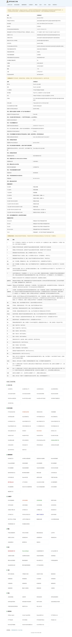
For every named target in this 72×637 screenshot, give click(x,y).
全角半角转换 (53, 514)
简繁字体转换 (53, 500)
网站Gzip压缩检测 (11, 560)
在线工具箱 (39, 632)
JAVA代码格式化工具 (26, 421)
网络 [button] (36, 4)
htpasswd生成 (25, 477)
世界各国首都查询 (54, 596)
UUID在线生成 (54, 472)
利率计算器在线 (11, 573)
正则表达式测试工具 (55, 440)
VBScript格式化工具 (12, 430)
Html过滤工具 (25, 444)
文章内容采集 (39, 500)
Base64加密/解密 (54, 458)
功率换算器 (53, 578)
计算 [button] (45, 4)
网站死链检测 (25, 560)
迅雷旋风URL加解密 (41, 458)
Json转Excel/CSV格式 (41, 398)
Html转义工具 (53, 430)
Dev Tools (20, 630)
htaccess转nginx (25, 550)
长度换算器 (10, 583)
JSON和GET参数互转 (55, 398)
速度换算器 (53, 583)
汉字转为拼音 (10, 505)
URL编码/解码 (10, 486)
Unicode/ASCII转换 (40, 482)
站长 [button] (40, 4)
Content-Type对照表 (26, 615)
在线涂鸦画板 (10, 596)
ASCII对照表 (24, 619)
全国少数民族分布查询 (55, 601)
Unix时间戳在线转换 (55, 519)
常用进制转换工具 (11, 523)
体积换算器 (24, 578)
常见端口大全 (53, 619)
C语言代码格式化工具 (26, 426)
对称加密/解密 (25, 463)
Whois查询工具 (40, 560)
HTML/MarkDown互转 (41, 440)
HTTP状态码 (10, 619)
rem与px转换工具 (54, 550)
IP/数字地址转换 (54, 477)
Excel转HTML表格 (54, 435)
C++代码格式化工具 (40, 426)
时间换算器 (39, 583)
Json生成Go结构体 (40, 393)
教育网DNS (24, 542)
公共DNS (53, 532)
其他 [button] (49, 4)
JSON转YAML (10, 403)
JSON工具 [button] (9, 4)
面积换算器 (53, 573)
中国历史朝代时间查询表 (13, 606)
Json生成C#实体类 (11, 393)
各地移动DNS (53, 537)
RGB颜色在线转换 (25, 523)
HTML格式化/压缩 (11, 411)
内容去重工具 (53, 509)
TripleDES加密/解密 (40, 467)
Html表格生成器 (11, 440)
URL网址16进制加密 (26, 458)
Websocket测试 (25, 532)
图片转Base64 (11, 482)
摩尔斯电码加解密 (25, 472)
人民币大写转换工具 (26, 519)
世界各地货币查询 (11, 601)
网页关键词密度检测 (26, 565)
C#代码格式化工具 (11, 421)
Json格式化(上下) (25, 388)
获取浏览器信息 (40, 532)
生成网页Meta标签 (26, 555)
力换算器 (53, 588)
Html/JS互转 (39, 430)
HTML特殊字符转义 (40, 619)
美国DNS (38, 542)
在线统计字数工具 (11, 509)
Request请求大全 (40, 615)
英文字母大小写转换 (12, 519)
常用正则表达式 (40, 444)
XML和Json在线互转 (12, 398)
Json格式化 (10, 388)
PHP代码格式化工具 (41, 416)
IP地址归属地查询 (11, 532)
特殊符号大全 (25, 606)
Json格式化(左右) (40, 388)
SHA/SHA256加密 (54, 467)
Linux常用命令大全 (40, 624)
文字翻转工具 (39, 509)
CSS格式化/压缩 (25, 411)
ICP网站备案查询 (54, 560)
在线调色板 (53, 555)
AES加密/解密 (39, 463)
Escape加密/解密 (11, 463)
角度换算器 (10, 588)
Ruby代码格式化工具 (12, 426)
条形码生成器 (39, 477)
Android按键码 (54, 486)
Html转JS (24, 430)
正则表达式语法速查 (55, 444)
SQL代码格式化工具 (41, 421)
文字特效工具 (10, 514)
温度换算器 (24, 583)
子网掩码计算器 (25, 573)
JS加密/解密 (53, 411)
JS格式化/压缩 (39, 411)
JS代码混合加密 (11, 416)
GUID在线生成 (11, 477)
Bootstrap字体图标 (11, 624)
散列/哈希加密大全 (11, 472)
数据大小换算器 (25, 588)
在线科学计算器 (40, 573)
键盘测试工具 (10, 491)
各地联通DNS (39, 537)
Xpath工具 (24, 449)
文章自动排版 (25, 500)
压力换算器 (39, 578)
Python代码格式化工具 (55, 421)
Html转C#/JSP (11, 435)
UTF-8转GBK (24, 482)
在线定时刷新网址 (40, 555)
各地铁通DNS (10, 542)
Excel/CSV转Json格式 (26, 398)
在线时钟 (24, 596)
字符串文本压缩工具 (26, 514)
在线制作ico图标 (11, 555)
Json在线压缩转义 (54, 388)
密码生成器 (39, 472)
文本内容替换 (39, 505)
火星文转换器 (25, 505)
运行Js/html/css (11, 449)
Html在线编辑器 (11, 500)
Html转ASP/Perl (40, 435)
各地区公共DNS (11, 537)
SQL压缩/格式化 (25, 416)
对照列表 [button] (55, 4)
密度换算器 (39, 588)
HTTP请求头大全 (54, 615)
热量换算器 (10, 578)
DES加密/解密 (54, 463)
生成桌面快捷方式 (40, 550)
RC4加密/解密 (10, 467)
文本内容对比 (53, 505)
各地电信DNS (25, 537)
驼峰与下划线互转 (40, 514)
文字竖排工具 (25, 509)
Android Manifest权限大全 (27, 624)
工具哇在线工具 (14, 630)
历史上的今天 (39, 606)
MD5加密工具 (10, 458)
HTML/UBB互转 (25, 440)
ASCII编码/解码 (54, 482)
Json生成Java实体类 (26, 393)
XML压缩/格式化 (54, 416)
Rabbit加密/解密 (25, 467)
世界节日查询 (39, 601)
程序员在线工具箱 (12, 2)
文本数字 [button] (31, 4)
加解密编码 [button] (24, 4)
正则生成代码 (10, 444)
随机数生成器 (39, 519)
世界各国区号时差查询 (26, 601)
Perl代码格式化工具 (55, 426)
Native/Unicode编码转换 (27, 486)
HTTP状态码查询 (40, 565)
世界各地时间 (39, 596)
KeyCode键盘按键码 (41, 486)
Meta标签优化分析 (11, 565)
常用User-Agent (11, 615)
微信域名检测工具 (11, 550)
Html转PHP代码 (25, 435)
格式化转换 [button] (17, 4)
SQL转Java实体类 (54, 393)
